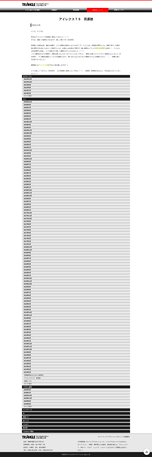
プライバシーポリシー (115, 436)
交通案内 (127, 436)
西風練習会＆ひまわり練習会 (33, 375)
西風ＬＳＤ (28, 381)
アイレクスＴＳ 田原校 (32, 378)
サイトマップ (102, 436)
